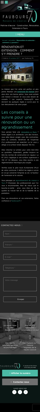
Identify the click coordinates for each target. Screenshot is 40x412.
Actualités (12, 40)
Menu (20, 34)
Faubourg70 (16, 201)
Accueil (4, 40)
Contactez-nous (20, 382)
